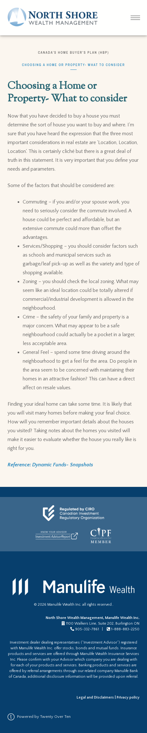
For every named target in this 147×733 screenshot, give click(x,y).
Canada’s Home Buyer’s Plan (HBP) (73, 52)
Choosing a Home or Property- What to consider (73, 65)
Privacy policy (128, 697)
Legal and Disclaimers (95, 697)
